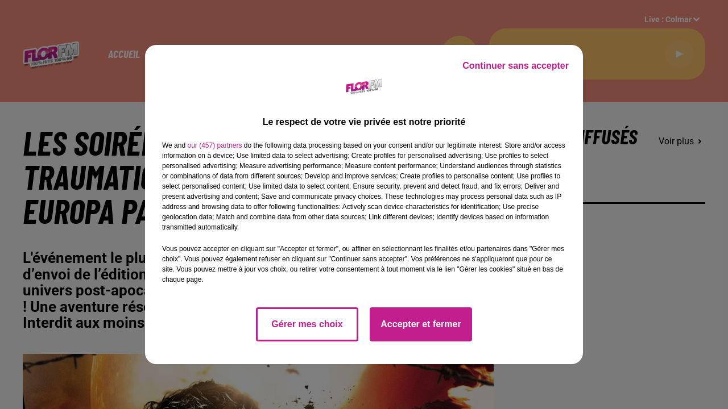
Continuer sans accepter (515, 65)
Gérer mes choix (306, 324)
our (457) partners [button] (214, 145)
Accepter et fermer (420, 324)
